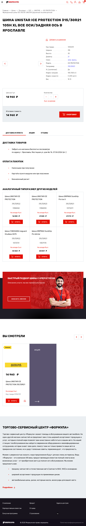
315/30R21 (71, 66)
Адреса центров (62, 503)
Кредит (32, 503)
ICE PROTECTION (49, 10)
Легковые (22, 10)
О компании (7, 503)
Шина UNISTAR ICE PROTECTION (15, 383)
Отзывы (32, 508)
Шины (13, 10)
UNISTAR (37, 10)
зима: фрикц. (72, 60)
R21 (30, 10)
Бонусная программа (10, 513)
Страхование (34, 513)
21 (68, 57)
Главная (5, 10)
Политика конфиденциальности (71, 523)
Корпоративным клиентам (12, 508)
